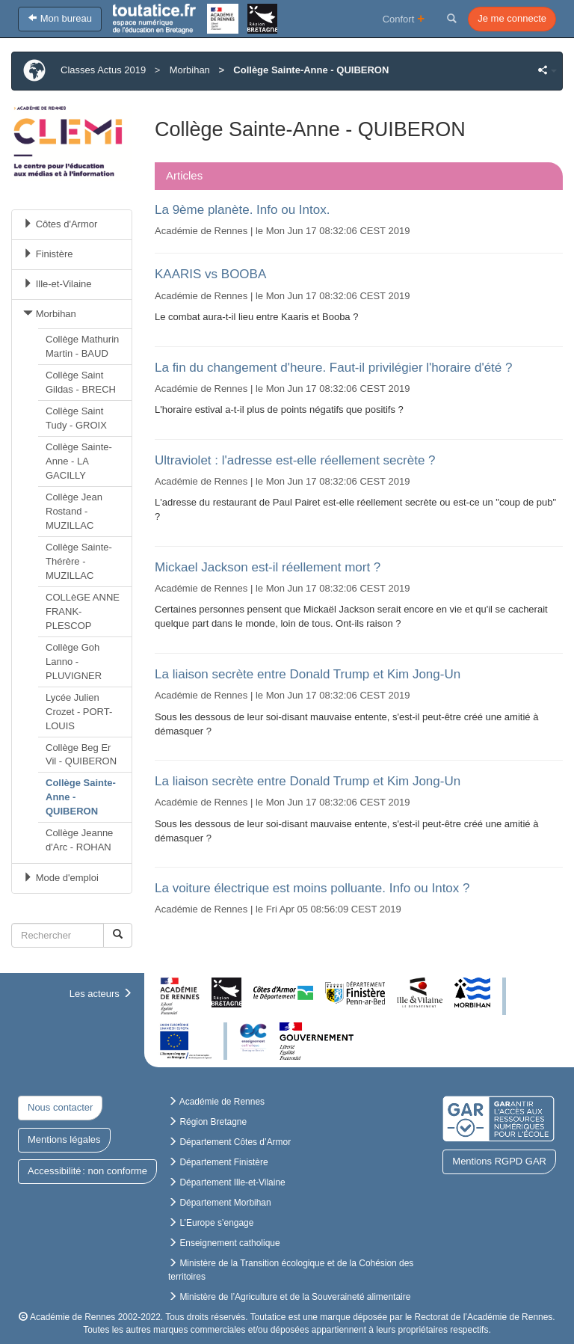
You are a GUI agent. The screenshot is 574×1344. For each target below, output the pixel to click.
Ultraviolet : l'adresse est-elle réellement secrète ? (295, 460)
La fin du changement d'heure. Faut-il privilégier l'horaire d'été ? (333, 367)
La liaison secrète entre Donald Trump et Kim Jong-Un (307, 674)
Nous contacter (60, 1107)
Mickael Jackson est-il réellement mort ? (267, 567)
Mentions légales (64, 1139)
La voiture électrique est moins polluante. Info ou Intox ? (312, 888)
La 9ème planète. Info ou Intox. (242, 210)
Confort (404, 18)
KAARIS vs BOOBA (210, 274)
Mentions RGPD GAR (499, 1161)
